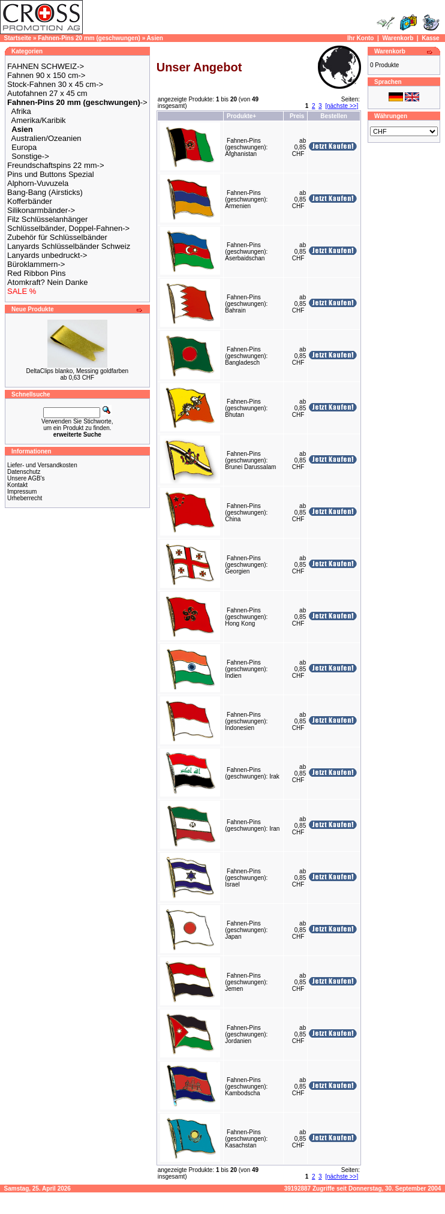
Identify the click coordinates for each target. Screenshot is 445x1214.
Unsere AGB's (26, 478)
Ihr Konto (360, 38)
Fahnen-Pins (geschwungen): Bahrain (246, 304)
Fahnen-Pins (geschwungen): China (246, 512)
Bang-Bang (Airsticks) (45, 192)
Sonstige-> (30, 156)
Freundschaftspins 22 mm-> (55, 165)
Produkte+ (241, 116)
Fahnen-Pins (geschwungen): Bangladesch (246, 356)
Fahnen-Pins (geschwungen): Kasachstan (246, 1139)
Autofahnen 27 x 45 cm (47, 93)
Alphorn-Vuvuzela (37, 183)
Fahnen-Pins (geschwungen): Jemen (246, 982)
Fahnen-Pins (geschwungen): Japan (246, 930)
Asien (155, 38)
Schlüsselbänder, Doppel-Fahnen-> (68, 228)
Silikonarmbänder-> (41, 210)
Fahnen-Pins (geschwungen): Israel (246, 878)
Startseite (18, 38)
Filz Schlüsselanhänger (47, 219)
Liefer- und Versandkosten (42, 465)
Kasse (430, 38)
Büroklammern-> (36, 264)
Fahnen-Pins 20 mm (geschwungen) (89, 38)
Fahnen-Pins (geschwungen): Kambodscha (246, 1086)
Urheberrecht (24, 498)
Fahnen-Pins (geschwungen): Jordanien (246, 1034)
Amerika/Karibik (38, 120)
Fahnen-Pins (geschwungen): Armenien (246, 199)
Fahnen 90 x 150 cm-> (46, 75)
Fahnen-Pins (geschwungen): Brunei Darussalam (250, 460)
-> (77, 102)
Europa (24, 147)
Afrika (21, 111)
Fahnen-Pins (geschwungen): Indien (246, 669)
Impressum (22, 491)
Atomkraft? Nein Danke (47, 282)
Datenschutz (24, 471)
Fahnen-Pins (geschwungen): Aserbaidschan (246, 252)
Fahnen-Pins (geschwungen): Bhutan (246, 408)
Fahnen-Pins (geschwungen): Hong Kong (246, 617)
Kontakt (17, 485)
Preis (297, 116)
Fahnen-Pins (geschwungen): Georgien (246, 565)
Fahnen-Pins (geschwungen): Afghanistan (246, 147)
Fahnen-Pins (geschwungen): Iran (252, 825)
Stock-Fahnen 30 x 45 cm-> (55, 84)
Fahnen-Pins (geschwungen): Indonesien (246, 721)
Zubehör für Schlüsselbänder (57, 237)
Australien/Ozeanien (46, 138)
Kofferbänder (29, 201)
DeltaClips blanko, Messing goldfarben (77, 371)
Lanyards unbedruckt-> (47, 255)
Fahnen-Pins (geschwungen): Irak (252, 773)
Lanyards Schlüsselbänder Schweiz (68, 246)
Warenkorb (397, 38)
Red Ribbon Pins (36, 273)
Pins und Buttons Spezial (50, 174)
